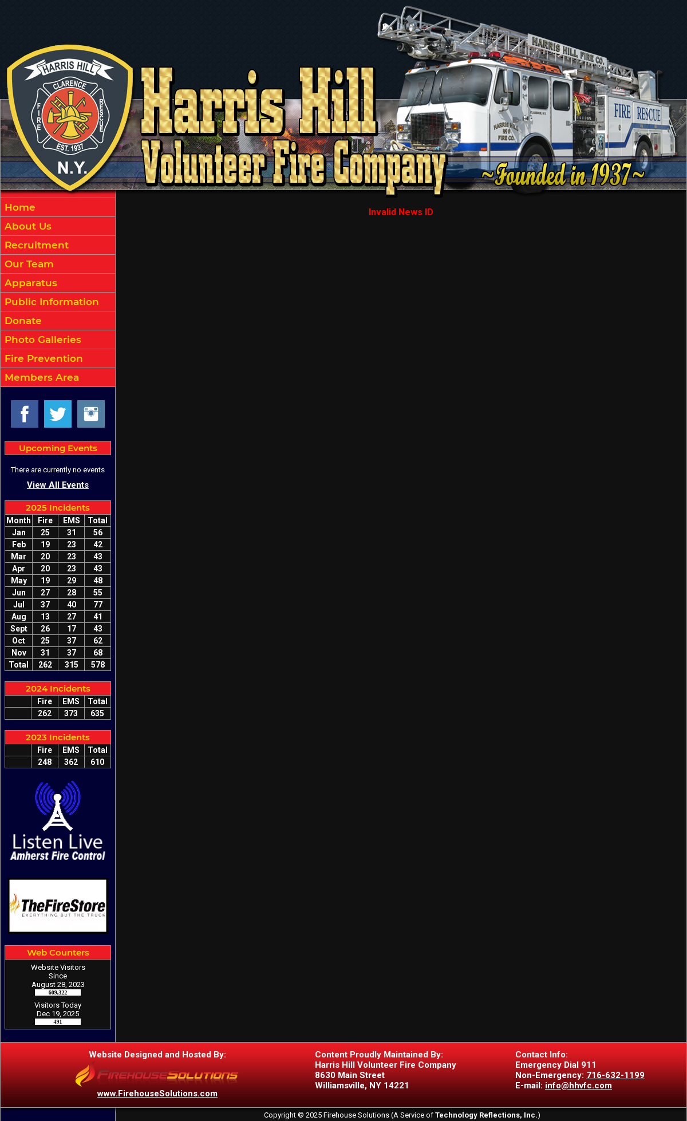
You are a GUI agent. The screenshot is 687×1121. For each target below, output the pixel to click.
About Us (27, 226)
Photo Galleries (41, 339)
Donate (22, 320)
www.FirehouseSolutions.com (157, 1093)
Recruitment (35, 245)
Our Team (28, 264)
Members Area (40, 377)
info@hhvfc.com (578, 1085)
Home (18, 207)
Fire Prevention (42, 358)
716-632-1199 (615, 1075)
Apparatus (29, 283)
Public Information (50, 301)
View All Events (58, 485)
